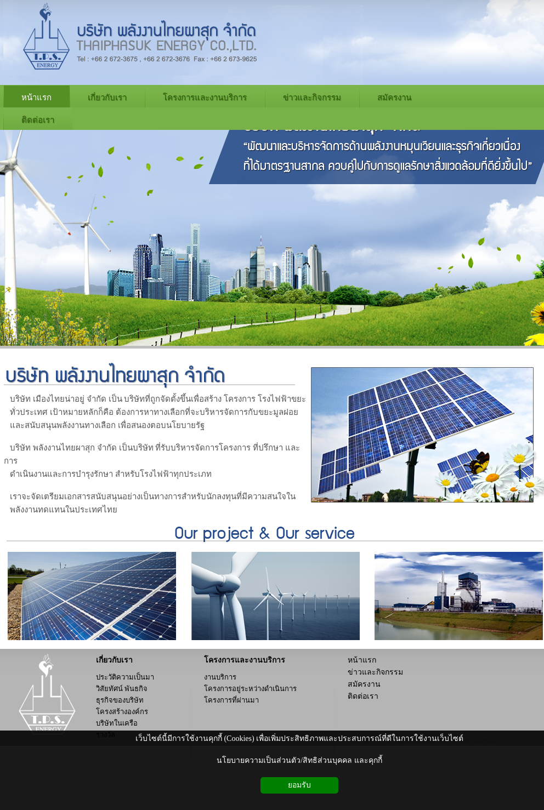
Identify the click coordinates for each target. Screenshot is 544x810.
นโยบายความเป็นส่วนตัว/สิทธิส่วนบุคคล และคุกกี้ (299, 760)
